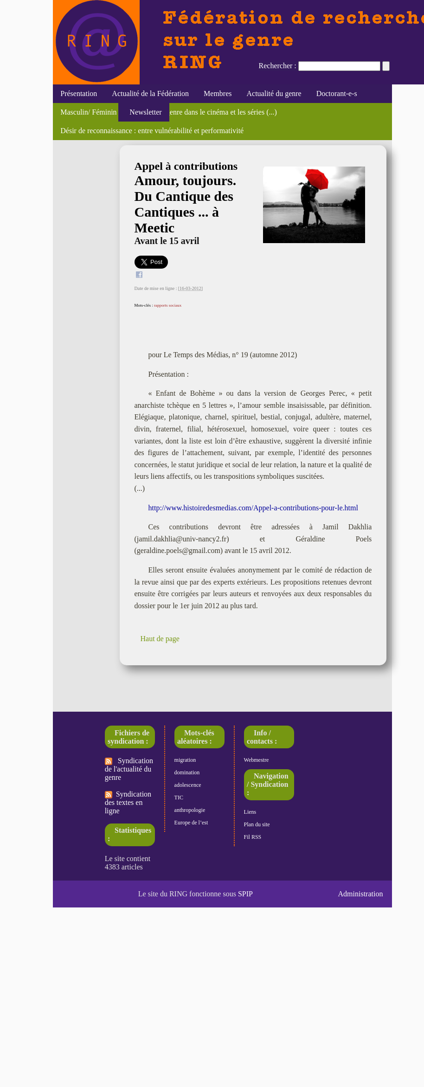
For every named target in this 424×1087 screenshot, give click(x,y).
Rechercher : (277, 66)
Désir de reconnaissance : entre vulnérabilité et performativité (152, 131)
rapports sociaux (167, 305)
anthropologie (190, 810)
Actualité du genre (274, 93)
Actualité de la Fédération (150, 93)
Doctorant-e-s (336, 93)
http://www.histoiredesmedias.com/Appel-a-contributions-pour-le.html (253, 508)
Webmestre (256, 760)
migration (185, 760)
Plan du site (257, 824)
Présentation (78, 93)
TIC (178, 797)
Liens (250, 812)
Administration (360, 894)
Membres (217, 93)
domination (187, 772)
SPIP (245, 894)
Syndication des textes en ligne (128, 802)
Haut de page (160, 639)
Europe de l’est (191, 822)
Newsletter (143, 112)
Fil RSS (253, 837)
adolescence (187, 785)
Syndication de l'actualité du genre (129, 769)
